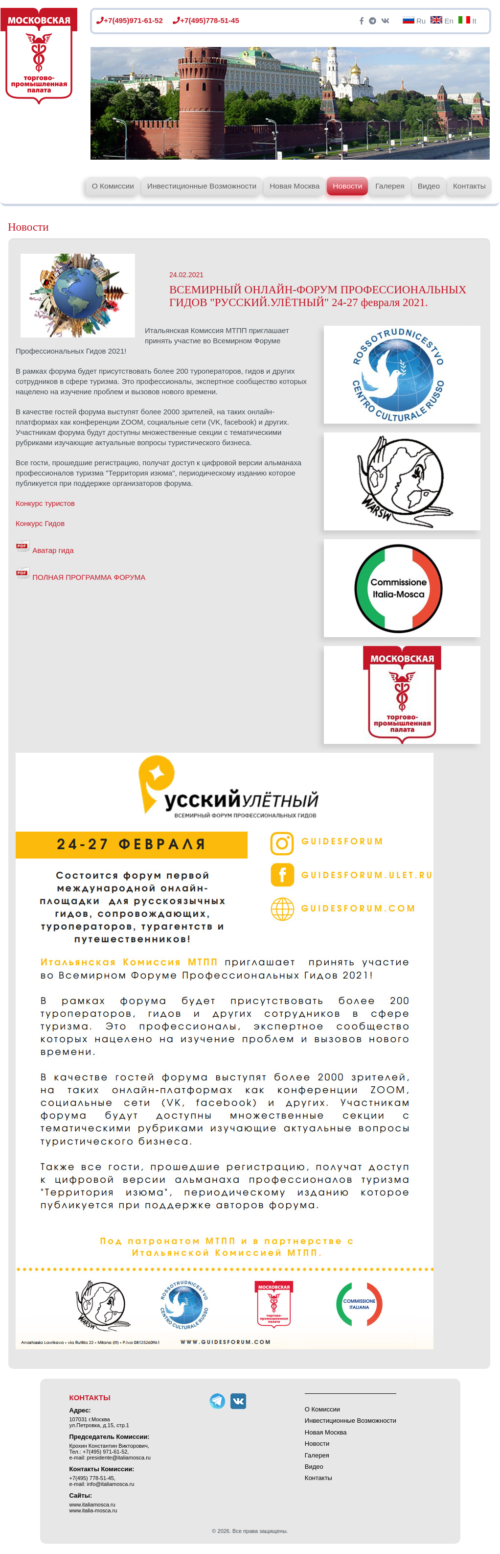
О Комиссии (113, 186)
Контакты (469, 186)
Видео (429, 186)
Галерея (389, 186)
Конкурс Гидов (40, 523)
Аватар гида (44, 550)
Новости (347, 186)
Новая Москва (294, 186)
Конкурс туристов (45, 503)
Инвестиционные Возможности (201, 186)
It (467, 21)
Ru (414, 21)
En (442, 21)
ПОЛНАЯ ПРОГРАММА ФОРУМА (80, 577)
